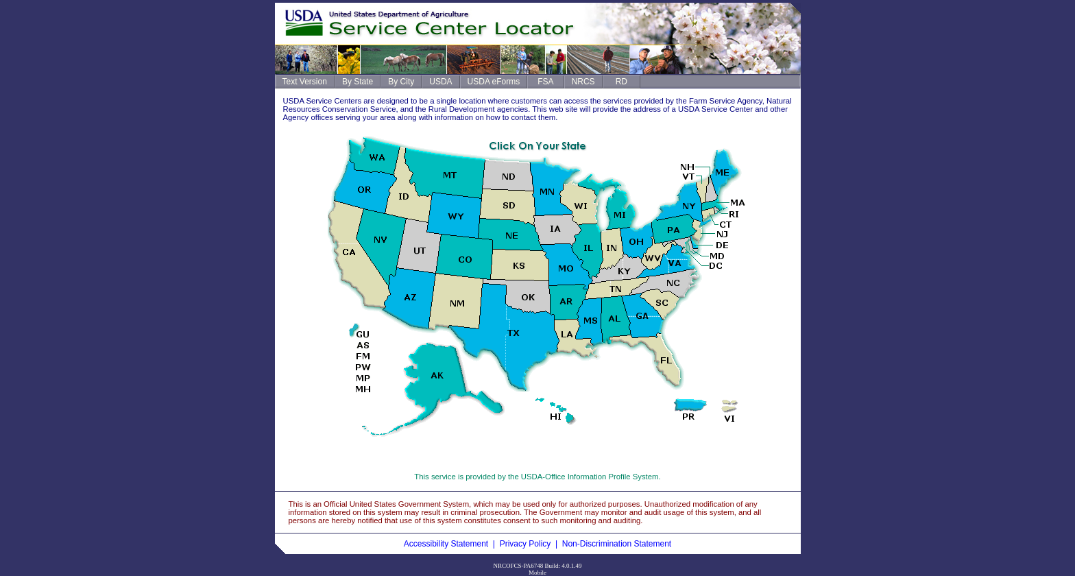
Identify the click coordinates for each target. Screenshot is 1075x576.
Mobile (537, 572)
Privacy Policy (525, 544)
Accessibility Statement (446, 544)
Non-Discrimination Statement (616, 544)
